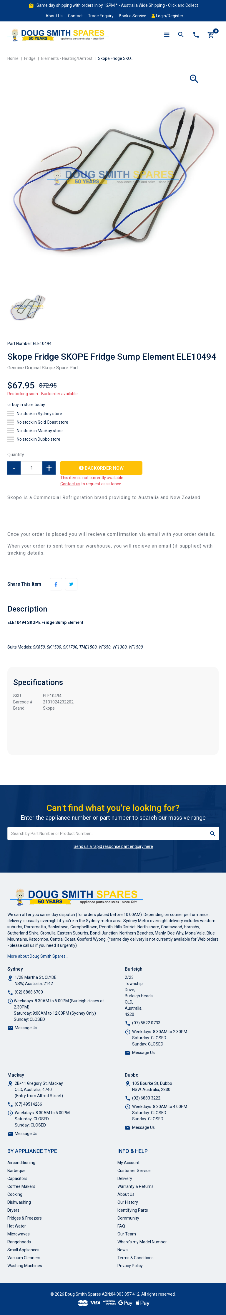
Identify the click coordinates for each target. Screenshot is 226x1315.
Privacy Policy (130, 1265)
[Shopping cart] (211, 35)
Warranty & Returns (135, 1186)
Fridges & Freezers (24, 1218)
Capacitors (17, 1178)
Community (128, 1218)
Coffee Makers (21, 1186)
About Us (54, 16)
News (122, 1249)
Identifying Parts (132, 1210)
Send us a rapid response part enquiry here (113, 846)
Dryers (13, 1210)
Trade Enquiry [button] (101, 16)
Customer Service (134, 1170)
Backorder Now (101, 468)
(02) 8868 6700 (29, 992)
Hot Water (16, 1226)
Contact (75, 16)
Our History (127, 1202)
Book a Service (132, 16)
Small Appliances (23, 1249)
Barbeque (16, 1170)
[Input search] (107, 833)
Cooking (14, 1194)
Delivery (124, 1178)
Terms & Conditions (135, 1257)
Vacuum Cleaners (23, 1257)
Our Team (126, 1234)
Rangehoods (19, 1242)
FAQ (121, 1226)
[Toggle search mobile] (181, 35)
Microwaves (18, 1234)
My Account (128, 1162)
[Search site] (213, 833)
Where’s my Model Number (142, 1242)
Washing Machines (24, 1265)
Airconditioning (21, 1162)
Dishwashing (19, 1202)
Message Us (26, 1028)
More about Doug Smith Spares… (37, 956)
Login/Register (167, 16)
